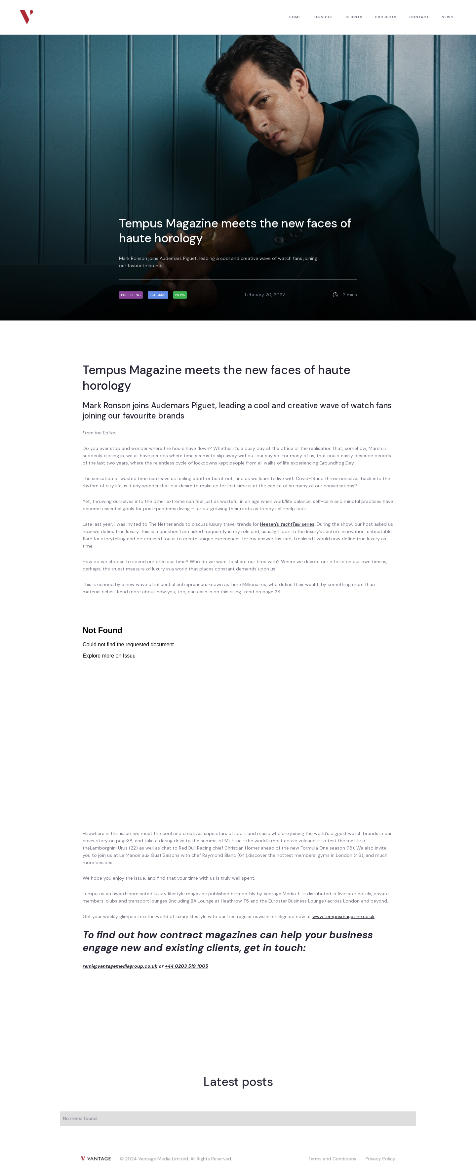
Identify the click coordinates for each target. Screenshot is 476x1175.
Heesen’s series (287, 524)
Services (323, 17)
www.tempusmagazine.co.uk (343, 916)
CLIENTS (354, 17)
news (447, 17)
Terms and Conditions (332, 1158)
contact (419, 17)
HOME (295, 17)
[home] (26, 17)
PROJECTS (386, 17)
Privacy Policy (380, 1158)
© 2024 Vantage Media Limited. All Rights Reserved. (176, 1158)
